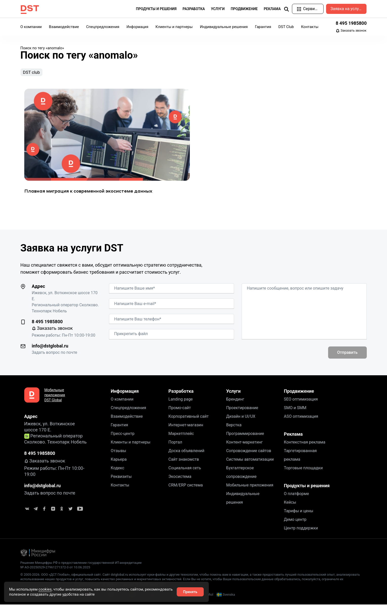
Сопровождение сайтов (248, 452)
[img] (286, 9)
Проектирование (242, 409)
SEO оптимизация (301, 400)
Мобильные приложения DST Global (54, 396)
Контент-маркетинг (244, 443)
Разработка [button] (194, 9)
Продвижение (299, 392)
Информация (125, 392)
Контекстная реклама (304, 443)
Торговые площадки (303, 469)
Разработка (180, 392)
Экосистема (179, 477)
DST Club (286, 27)
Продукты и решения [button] (156, 9)
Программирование (245, 434)
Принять (190, 592)
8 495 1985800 (351, 23)
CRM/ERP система (185, 486)
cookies (45, 589)
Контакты (309, 27)
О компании (31, 27)
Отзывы (118, 452)
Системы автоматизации (250, 460)
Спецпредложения (102, 27)
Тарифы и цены (298, 512)
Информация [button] (137, 27)
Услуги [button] (217, 9)
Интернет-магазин (185, 426)
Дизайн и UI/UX (240, 417)
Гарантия (263, 27)
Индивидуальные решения (224, 27)
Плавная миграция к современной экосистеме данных (88, 192)
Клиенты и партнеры (174, 27)
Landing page (180, 400)
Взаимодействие (64, 27)
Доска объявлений (186, 452)
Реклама (293, 435)
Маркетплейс (181, 434)
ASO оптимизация (301, 417)
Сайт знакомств (183, 460)
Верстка (234, 426)
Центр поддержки (301, 529)
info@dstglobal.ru (50, 347)
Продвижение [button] (244, 9)
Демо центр (295, 520)
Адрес (38, 287)
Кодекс (117, 469)
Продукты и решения (307, 487)
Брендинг (235, 400)
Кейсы (290, 503)
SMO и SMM (295, 409)
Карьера (119, 460)
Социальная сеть (184, 469)
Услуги (233, 392)
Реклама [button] (272, 9)
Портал (175, 443)
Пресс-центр (122, 434)
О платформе (296, 495)
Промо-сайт (179, 409)
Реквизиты (121, 477)
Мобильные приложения (250, 486)
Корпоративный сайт (188, 417)
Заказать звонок (351, 31)
